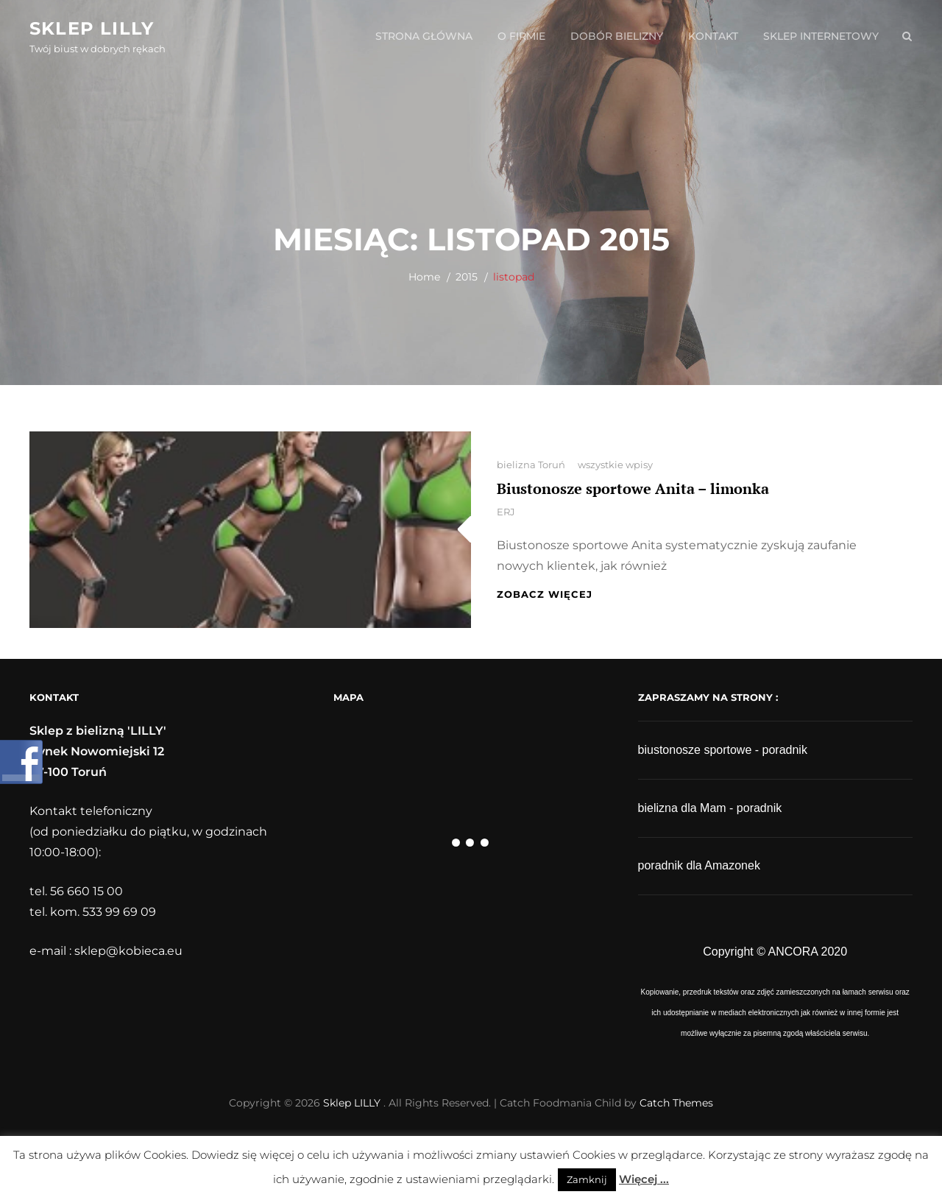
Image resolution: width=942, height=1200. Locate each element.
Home (424, 276)
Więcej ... (644, 1179)
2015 (467, 276)
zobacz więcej (544, 594)
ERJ (506, 512)
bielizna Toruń (531, 464)
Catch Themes (676, 1102)
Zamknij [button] (587, 1179)
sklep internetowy (821, 36)
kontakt (713, 36)
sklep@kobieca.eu (128, 951)
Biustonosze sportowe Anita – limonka (633, 488)
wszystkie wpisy (615, 464)
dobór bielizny (616, 36)
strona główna (423, 36)
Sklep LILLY (91, 28)
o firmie (521, 36)
